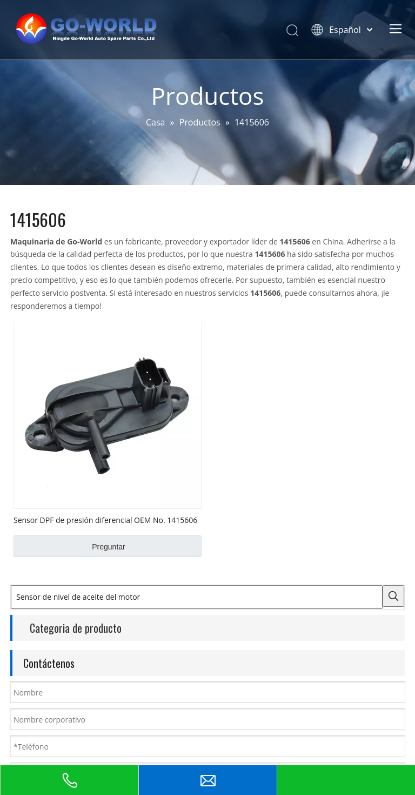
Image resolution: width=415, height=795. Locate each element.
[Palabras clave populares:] (393, 596)
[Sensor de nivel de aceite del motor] (197, 597)
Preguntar (108, 546)
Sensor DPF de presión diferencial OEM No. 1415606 (105, 520)
